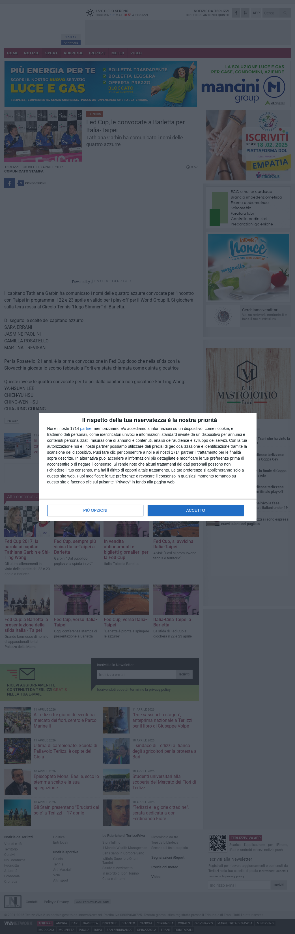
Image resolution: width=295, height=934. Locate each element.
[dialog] (148, 467)
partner (86, 428)
